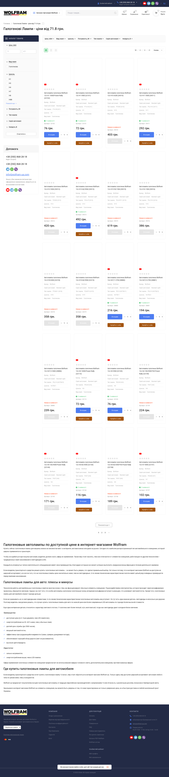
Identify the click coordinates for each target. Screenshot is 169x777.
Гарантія (52, 735)
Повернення (93, 723)
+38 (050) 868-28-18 (127, 2)
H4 (8, 87)
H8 (8, 95)
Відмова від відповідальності (59, 719)
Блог (50, 738)
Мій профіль (93, 754)
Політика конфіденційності (58, 723)
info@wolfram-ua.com (17, 174)
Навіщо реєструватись (97, 731)
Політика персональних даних (14, 735)
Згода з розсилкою (55, 716)
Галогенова (12, 66)
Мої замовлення (95, 757)
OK (107, 767)
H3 (8, 83)
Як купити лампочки (96, 735)
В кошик (51, 135)
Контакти (52, 727)
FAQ (90, 727)
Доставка (92, 719)
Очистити (21, 134)
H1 (8, 79)
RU (164, 3)
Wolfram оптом (94, 742)
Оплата (91, 716)
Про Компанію (54, 731)
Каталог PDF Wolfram (96, 738)
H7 (8, 91)
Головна (7, 23)
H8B (9, 99)
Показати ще (11, 103)
